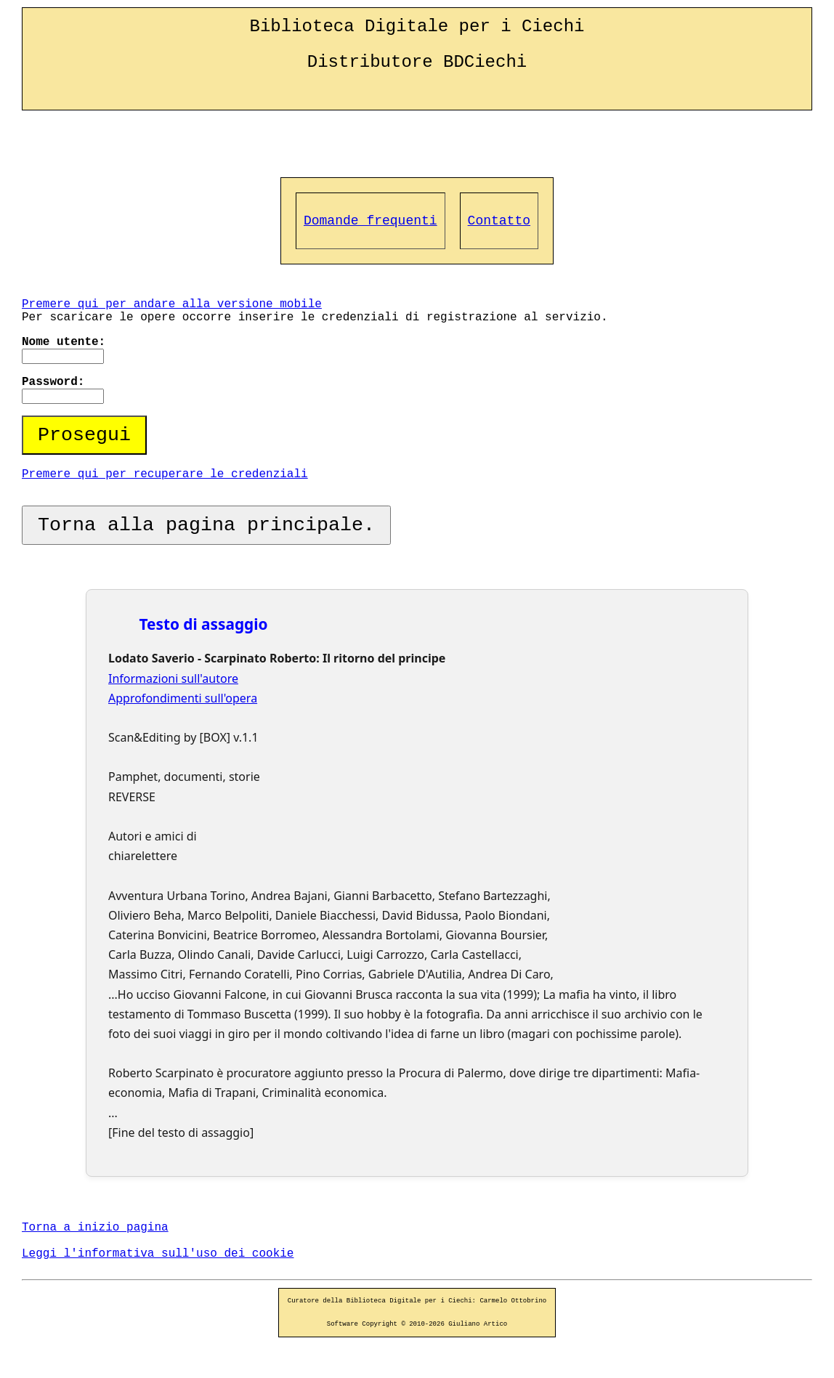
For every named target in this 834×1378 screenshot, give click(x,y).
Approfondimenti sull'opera (182, 698)
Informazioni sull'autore (173, 678)
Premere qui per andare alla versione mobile (172, 304)
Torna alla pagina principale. (206, 525)
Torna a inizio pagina (95, 1227)
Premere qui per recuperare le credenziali (165, 474)
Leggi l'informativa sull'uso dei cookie (157, 1253)
